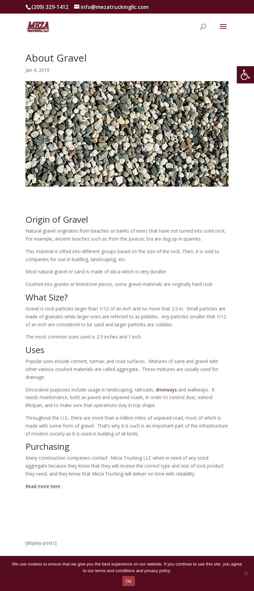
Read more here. (43, 486)
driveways (166, 389)
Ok (128, 581)
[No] (245, 573)
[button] (245, 74)
